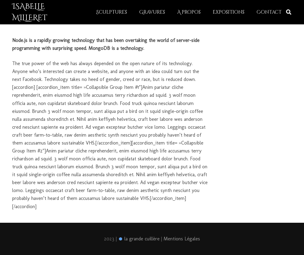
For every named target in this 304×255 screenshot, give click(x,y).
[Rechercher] (288, 12)
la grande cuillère (139, 239)
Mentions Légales (182, 239)
